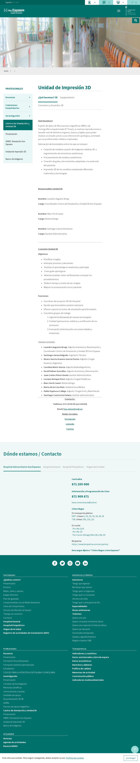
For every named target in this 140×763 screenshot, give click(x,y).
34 (96, 516)
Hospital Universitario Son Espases (22, 469)
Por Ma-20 (77, 531)
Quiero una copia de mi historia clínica (89, 625)
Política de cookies (75, 757)
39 (103, 516)
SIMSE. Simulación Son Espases (15, 143)
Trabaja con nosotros (12, 613)
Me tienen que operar (82, 587)
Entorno (7, 587)
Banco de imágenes (14, 159)
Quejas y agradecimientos (84, 636)
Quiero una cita (79, 617)
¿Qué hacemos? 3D (48, 97)
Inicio (6, 71)
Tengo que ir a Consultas (83, 594)
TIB (73, 519)
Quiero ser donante (81, 629)
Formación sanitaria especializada (18, 664)
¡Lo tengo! (131, 758)
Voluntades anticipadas (83, 632)
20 (87, 516)
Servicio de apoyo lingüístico (16, 706)
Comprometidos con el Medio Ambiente (21, 602)
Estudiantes (8, 668)
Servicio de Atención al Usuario (17, 610)
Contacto (7, 617)
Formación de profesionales (16, 660)
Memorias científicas (12, 687)
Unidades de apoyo (12, 695)
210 (88, 519)
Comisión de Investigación (15, 683)
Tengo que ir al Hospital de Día (86, 602)
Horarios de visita (80, 598)
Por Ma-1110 (78, 528)
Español (9, 2)
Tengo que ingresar (81, 583)
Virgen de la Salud (95, 469)
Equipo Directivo (10, 594)
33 (93, 516)
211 (92, 519)
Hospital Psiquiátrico (73, 469)
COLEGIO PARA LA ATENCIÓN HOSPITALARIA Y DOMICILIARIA (29, 672)
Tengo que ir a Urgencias (83, 591)
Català (17, 2)
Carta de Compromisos (13, 606)
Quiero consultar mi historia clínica (87, 621)
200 (84, 519)
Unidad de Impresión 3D (16, 151)
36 (100, 516)
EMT (74, 516)
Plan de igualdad (11, 598)
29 (90, 516)
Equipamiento (67, 97)
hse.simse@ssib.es (73, 412)
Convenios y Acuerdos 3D (50, 105)
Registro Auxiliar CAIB (81, 640)
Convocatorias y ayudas (14, 691)
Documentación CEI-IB (13, 698)
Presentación (11, 134)
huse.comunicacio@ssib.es (84, 502)
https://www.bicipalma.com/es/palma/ (90, 544)
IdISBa (6, 702)
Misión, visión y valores (13, 591)
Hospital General (51, 469)
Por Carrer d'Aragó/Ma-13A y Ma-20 (89, 534)
